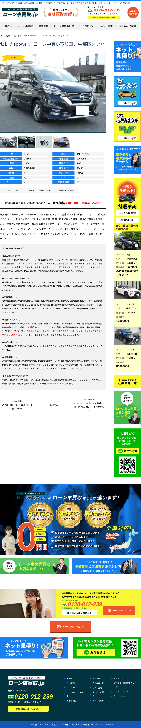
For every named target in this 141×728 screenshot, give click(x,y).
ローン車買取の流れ (65, 26)
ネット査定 (106, 26)
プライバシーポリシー (123, 691)
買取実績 (43, 26)
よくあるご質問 (127, 26)
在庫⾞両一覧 (98, 683)
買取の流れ (71, 700)
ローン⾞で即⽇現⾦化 (75, 694)
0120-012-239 (107, 10)
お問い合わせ (98, 700)
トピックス (118, 678)
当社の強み (88, 26)
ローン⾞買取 (25, 26)
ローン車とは (72, 687)
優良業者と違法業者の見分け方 (125, 685)
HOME (8, 26)
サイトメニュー (120, 696)
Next (102, 94)
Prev (3, 94)
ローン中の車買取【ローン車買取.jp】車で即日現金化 (64, 724)
